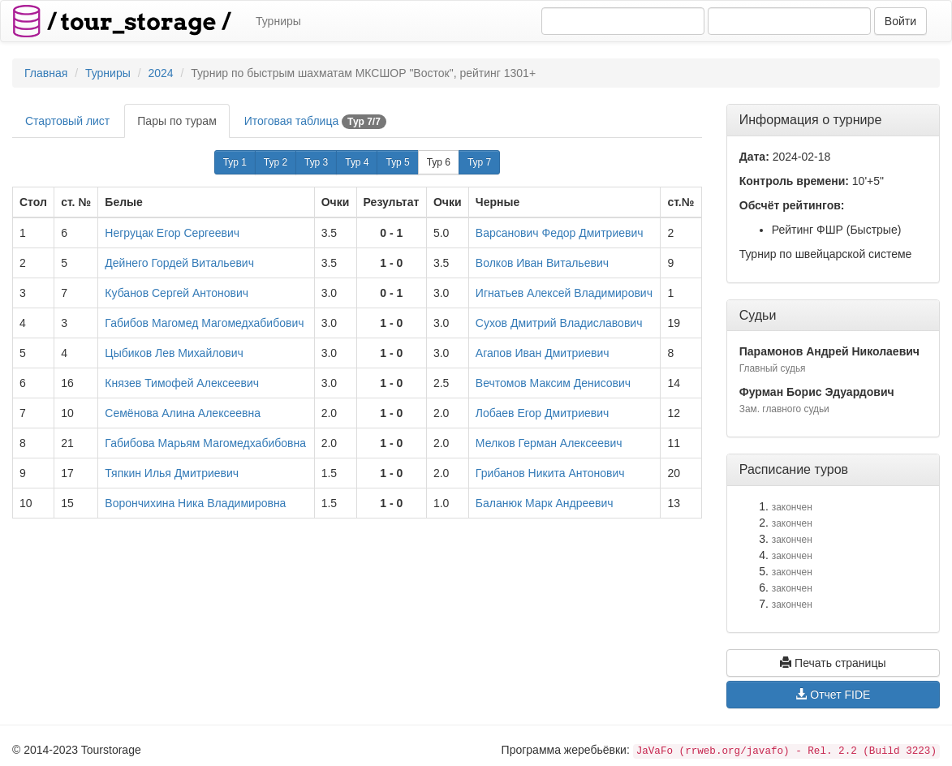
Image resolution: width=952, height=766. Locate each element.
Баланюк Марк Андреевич (545, 503)
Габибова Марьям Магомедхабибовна (205, 443)
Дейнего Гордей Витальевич (179, 262)
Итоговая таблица (315, 121)
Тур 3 (316, 162)
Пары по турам (176, 120)
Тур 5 (397, 162)
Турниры (278, 21)
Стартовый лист (67, 120)
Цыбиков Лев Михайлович (174, 352)
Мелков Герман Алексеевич (549, 443)
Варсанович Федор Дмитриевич (560, 232)
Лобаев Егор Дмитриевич (542, 413)
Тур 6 (438, 162)
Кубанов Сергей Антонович (176, 292)
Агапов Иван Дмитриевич (543, 352)
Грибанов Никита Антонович (550, 473)
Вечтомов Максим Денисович (553, 383)
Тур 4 (356, 162)
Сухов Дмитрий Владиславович (559, 322)
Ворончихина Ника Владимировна (195, 503)
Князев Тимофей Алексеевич (182, 383)
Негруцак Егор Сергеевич (172, 232)
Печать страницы (832, 662)
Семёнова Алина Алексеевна (183, 413)
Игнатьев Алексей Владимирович (564, 292)
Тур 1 (235, 162)
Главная (45, 73)
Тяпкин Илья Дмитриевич (172, 473)
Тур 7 (479, 162)
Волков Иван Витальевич (542, 262)
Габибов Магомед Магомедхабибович (204, 322)
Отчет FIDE (832, 694)
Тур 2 (275, 162)
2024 (160, 73)
